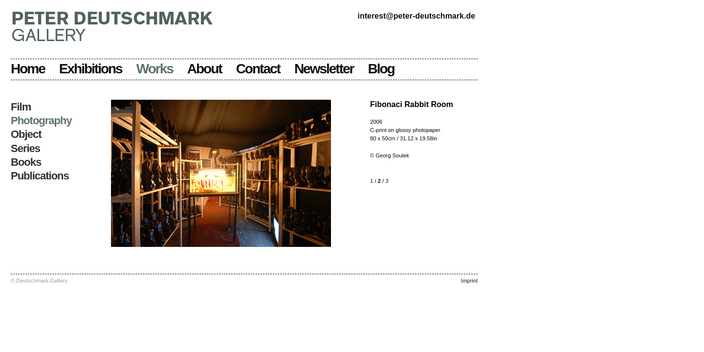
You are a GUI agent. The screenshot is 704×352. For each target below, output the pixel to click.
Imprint (469, 281)
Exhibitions (90, 68)
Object (26, 134)
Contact (258, 68)
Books (26, 162)
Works (154, 68)
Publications (40, 176)
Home (28, 68)
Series (25, 148)
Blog (381, 68)
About (204, 68)
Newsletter (324, 68)
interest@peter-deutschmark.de (416, 16)
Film (21, 107)
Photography (41, 120)
